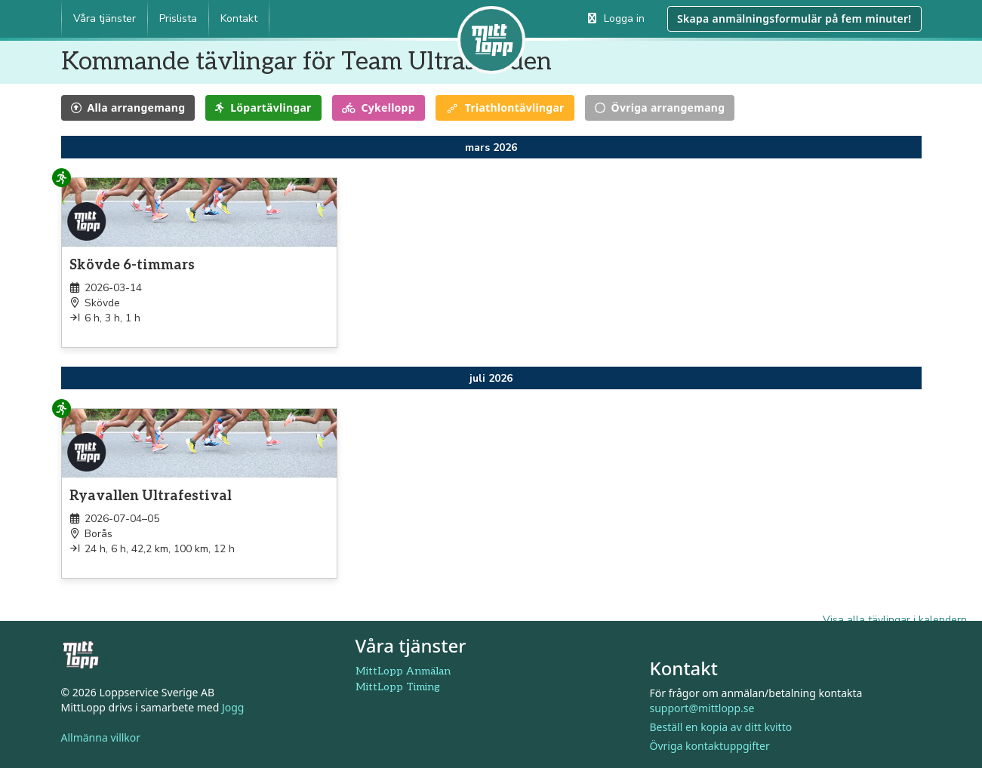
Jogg (233, 707)
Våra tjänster (104, 18)
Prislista (178, 18)
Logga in (616, 18)
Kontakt (238, 18)
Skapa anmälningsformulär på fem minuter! (794, 18)
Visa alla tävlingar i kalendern (895, 620)
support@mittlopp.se (702, 708)
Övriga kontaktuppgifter (710, 746)
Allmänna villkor (101, 737)
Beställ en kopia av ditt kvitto (721, 727)
